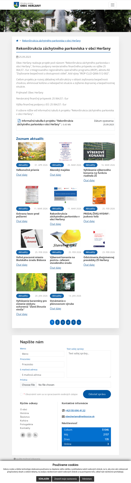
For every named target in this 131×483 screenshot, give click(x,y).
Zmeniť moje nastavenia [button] (65, 479)
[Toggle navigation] (112, 5)
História (24, 413)
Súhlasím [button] (44, 479)
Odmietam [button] (87, 479)
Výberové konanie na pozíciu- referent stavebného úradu (62, 260)
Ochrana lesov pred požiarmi (27, 215)
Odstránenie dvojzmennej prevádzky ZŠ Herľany (98, 259)
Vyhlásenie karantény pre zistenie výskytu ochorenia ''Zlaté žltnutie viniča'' (31, 305)
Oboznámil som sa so (51, 394)
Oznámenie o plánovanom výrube (62, 302)
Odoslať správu (97, 394)
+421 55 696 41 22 (75, 410)
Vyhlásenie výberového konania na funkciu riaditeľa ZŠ (97, 172)
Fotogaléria (26, 424)
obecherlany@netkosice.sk (79, 416)
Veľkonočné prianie (27, 170)
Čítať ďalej (21, 174)
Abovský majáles (60, 170)
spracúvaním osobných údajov (62, 394)
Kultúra (24, 420)
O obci (23, 409)
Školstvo (25, 417)
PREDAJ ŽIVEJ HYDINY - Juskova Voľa (96, 215)
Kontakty (25, 428)
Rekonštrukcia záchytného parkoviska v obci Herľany (51, 40)
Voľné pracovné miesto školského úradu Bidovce (31, 259)
